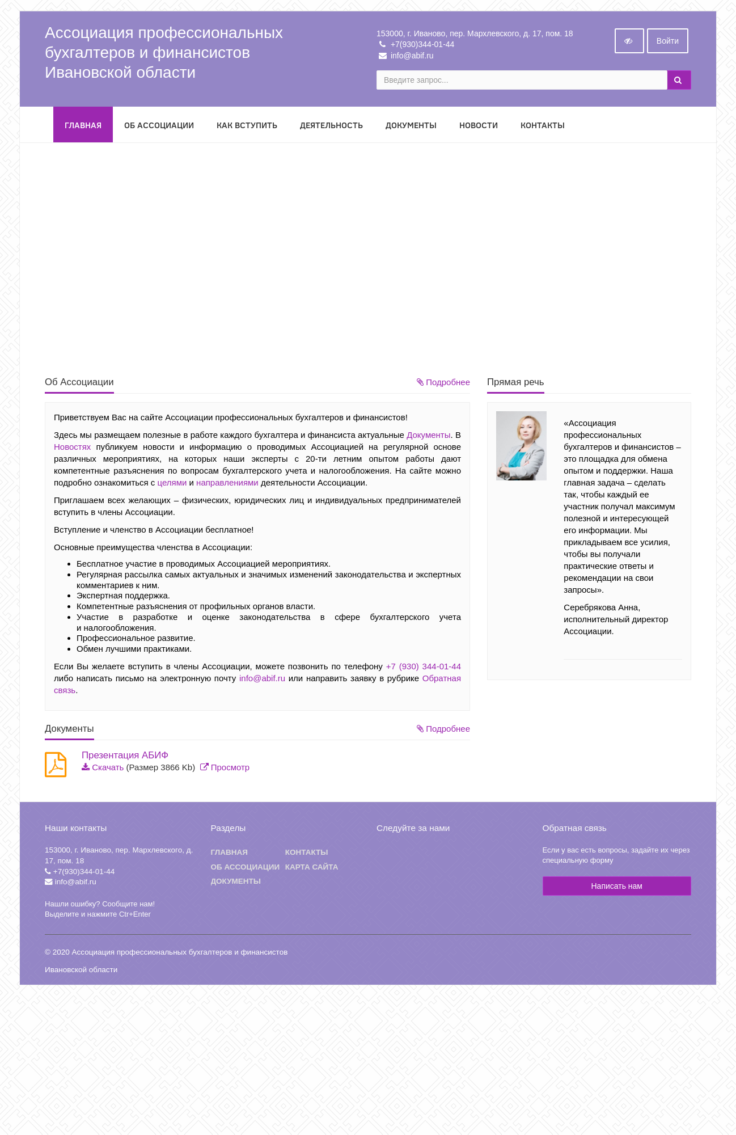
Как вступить (247, 126)
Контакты (543, 126)
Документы (411, 126)
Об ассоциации (245, 868)
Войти (668, 42)
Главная (83, 126)
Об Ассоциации (159, 126)
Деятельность (331, 126)
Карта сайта (312, 868)
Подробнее (443, 383)
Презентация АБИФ (125, 757)
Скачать (108, 768)
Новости (478, 126)
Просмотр (230, 768)
